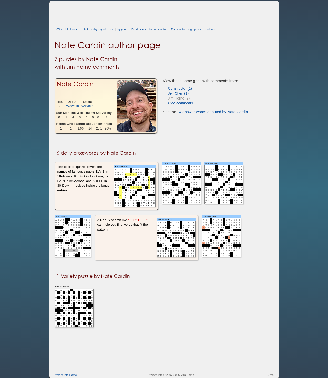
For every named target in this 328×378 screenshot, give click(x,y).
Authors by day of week (98, 29)
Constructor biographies (186, 29)
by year (122, 29)
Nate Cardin (75, 84)
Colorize (210, 29)
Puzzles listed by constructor (149, 29)
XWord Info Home (67, 29)
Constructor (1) (180, 88)
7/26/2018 (72, 106)
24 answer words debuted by (212, 112)
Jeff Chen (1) (178, 93)
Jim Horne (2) (179, 98)
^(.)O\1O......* (137, 220)
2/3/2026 (87, 106)
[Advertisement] (148, 12)
